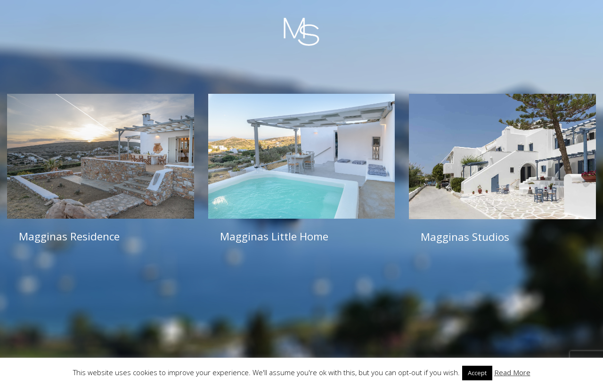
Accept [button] (477, 373)
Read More (512, 372)
